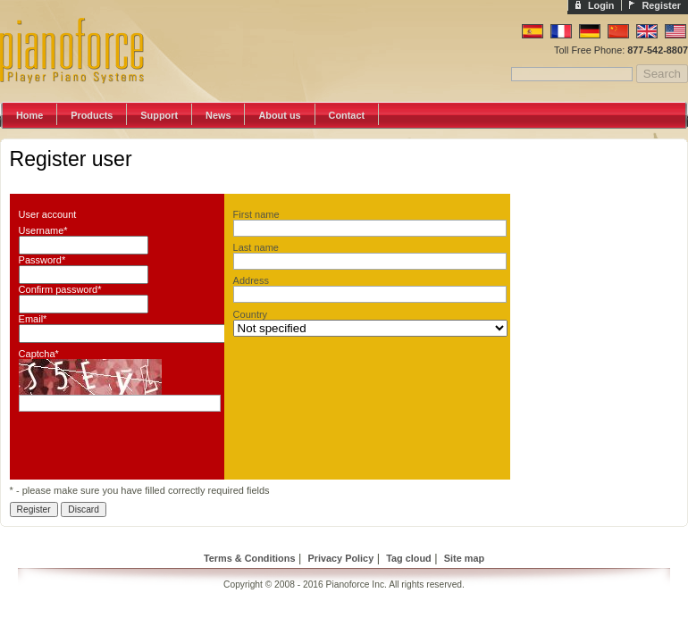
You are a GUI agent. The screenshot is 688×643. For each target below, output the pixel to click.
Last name (256, 247)
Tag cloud (409, 558)
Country (250, 314)
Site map (464, 558)
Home (29, 115)
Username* (43, 230)
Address (251, 280)
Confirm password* (60, 289)
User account (48, 214)
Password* (42, 260)
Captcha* (39, 353)
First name (256, 214)
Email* (33, 318)
